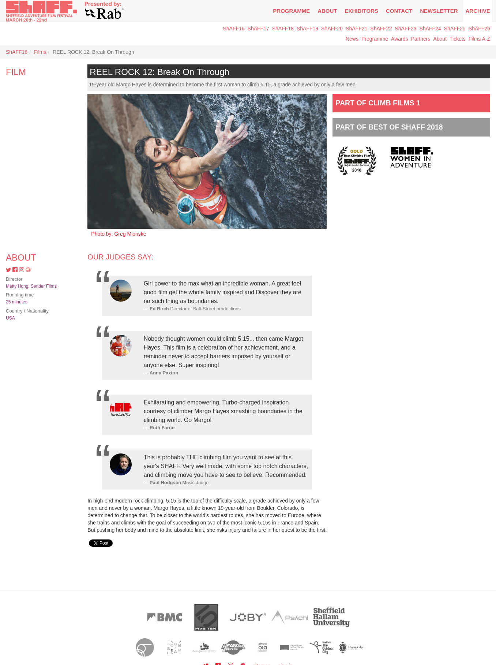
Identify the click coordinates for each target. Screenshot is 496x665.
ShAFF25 (455, 28)
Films (40, 52)
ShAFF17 (258, 28)
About (327, 11)
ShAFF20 (332, 28)
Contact (399, 11)
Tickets (458, 39)
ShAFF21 (356, 28)
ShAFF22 (381, 28)
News (352, 39)
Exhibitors (361, 11)
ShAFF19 (307, 28)
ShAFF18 (283, 28)
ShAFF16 (233, 28)
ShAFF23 (405, 28)
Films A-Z (479, 39)
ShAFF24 (430, 28)
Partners (421, 39)
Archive (477, 11)
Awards (399, 39)
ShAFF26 (479, 28)
